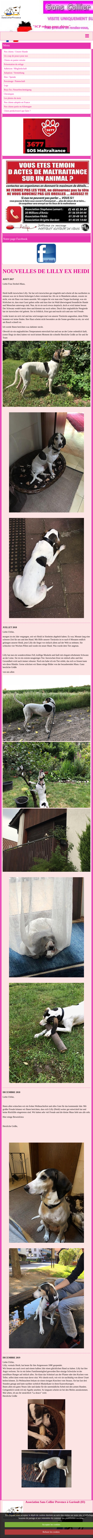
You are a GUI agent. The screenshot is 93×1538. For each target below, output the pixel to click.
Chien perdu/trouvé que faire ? (17, 111)
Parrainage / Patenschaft (14, 81)
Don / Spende (10, 77)
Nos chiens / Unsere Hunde (16, 52)
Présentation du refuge (14, 64)
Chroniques (9, 94)
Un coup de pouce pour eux (16, 56)
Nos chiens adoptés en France (17, 102)
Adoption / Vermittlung (14, 73)
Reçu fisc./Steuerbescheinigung (18, 90)
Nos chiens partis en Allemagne (18, 106)
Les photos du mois (12, 98)
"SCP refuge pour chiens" (52, 26)
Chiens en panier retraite (14, 60)
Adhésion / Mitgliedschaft (15, 68)
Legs (6, 85)
